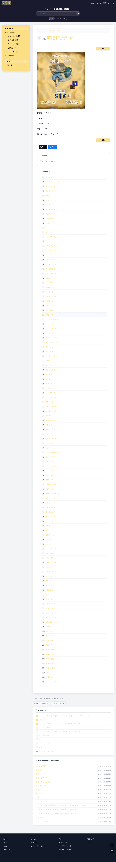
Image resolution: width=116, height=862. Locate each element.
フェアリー (49, 214)
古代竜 (48, 626)
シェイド (49, 204)
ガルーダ (49, 539)
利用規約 (34, 843)
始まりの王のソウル (53, 681)
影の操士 (49, 526)
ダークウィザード (52, 365)
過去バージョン (58, 703)
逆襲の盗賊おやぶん (53, 622)
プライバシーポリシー (38, 846)
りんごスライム (51, 200)
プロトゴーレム (51, 548)
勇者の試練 (49, 310)
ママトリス (49, 480)
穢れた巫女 (50, 645)
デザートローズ (51, 360)
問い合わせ (11, 65)
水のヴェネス (50, 603)
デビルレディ (50, 489)
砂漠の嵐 (49, 677)
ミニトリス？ (50, 457)
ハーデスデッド (51, 484)
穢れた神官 (50, 640)
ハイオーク (49, 292)
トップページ (10, 32)
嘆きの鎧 (49, 585)
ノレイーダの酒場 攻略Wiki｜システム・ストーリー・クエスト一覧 (64, 716)
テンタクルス (50, 383)
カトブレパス (50, 356)
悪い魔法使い (50, 287)
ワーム (48, 379)
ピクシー (49, 448)
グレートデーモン (52, 581)
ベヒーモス (49, 558)
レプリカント (50, 576)
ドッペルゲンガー (52, 571)
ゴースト (49, 255)
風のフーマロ (50, 608)
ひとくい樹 (49, 282)
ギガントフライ (51, 668)
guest (56, 698)
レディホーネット (52, 237)
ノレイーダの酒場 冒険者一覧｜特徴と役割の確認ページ (60, 731)
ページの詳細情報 (41, 703)
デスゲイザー (50, 567)
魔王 (47, 594)
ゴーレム (49, 443)
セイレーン (49, 333)
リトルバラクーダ (52, 319)
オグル (48, 530)
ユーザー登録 (101, 3)
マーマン (49, 388)
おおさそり (49, 223)
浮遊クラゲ (49, 301)
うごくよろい (50, 241)
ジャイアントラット (52, 182)
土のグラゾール (51, 613)
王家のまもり (50, 429)
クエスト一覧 (12, 51)
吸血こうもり (50, 250)
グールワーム (50, 498)
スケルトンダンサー (53, 342)
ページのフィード (65, 846)
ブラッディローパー (53, 452)
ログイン (111, 3)
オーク (48, 232)
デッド (48, 195)
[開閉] (5, 36)
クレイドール (50, 425)
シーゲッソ (49, 324)
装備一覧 (11, 55)
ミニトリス (49, 227)
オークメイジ (50, 512)
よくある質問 (12, 40)
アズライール (50, 351)
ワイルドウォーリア (53, 470)
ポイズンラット (51, 273)
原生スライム (50, 535)
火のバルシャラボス (53, 599)
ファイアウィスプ (52, 411)
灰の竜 (48, 672)
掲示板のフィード (65, 849)
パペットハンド (51, 296)
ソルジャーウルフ (52, 278)
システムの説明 (13, 36)
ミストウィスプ (51, 393)
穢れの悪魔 (50, 659)
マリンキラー (50, 402)
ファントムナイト (52, 260)
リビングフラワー (52, 305)
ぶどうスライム (51, 328)
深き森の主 (50, 663)
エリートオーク (51, 507)
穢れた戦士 (50, 649)
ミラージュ (49, 347)
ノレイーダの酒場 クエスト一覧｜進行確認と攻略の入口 (60, 723)
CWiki (5, 843)
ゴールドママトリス (53, 562)
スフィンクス (50, 374)
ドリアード (49, 461)
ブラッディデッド (52, 246)
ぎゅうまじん (50, 415)
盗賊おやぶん (50, 218)
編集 (103, 48)
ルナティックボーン (52, 493)
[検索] (78, 13)
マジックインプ (51, 186)
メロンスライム (51, 617)
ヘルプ (92, 3)
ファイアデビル (51, 269)
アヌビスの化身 (51, 370)
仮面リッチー (50, 631)
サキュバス (49, 475)
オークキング (50, 516)
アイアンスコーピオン (53, 406)
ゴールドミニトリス (53, 397)
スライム (49, 177)
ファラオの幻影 (51, 438)
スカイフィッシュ (52, 209)
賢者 (40, 739)
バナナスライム (51, 264)
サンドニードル (51, 337)
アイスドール (50, 466)
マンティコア (50, 544)
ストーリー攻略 (13, 44)
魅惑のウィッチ (51, 420)
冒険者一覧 (11, 47)
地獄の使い (49, 590)
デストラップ (50, 434)
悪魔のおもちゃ (51, 654)
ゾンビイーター (51, 503)
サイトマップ (63, 843)
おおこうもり (50, 191)
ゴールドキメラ (51, 636)
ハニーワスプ (50, 521)
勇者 (40, 747)
